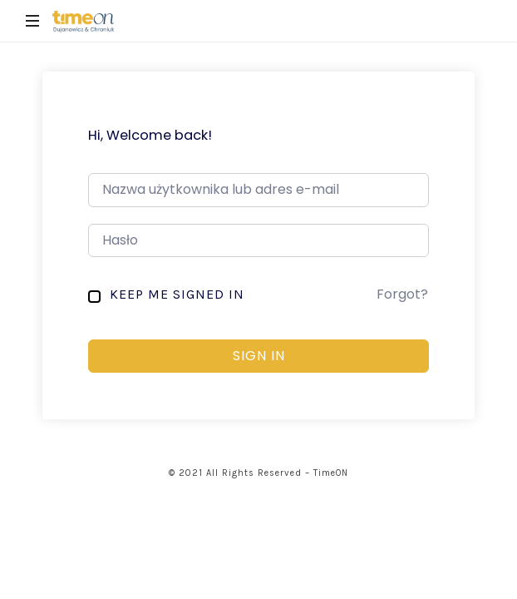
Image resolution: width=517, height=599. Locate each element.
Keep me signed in (177, 294)
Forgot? (402, 294)
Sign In (259, 355)
